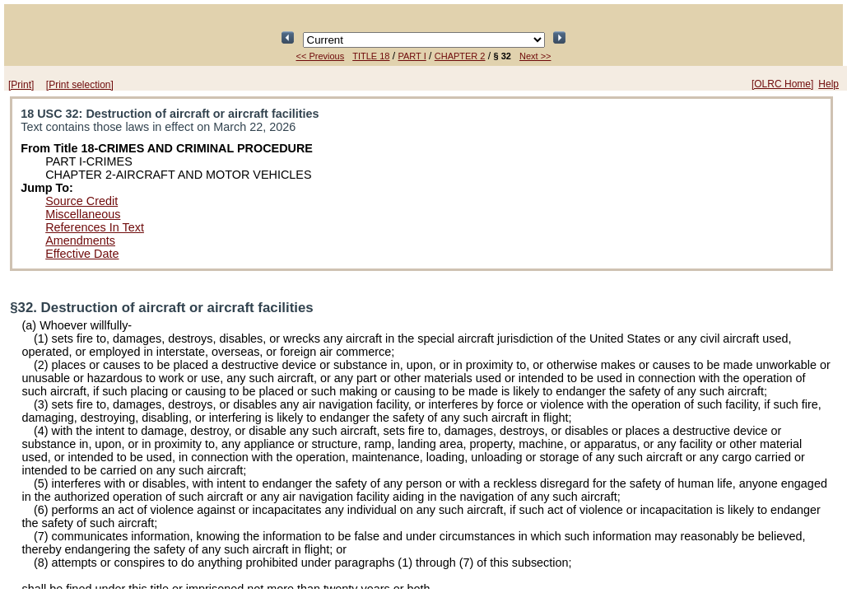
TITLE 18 (370, 56)
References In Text (94, 227)
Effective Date (82, 253)
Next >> (535, 56)
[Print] (21, 85)
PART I (412, 56)
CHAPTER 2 (460, 56)
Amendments (80, 240)
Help (828, 84)
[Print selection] (80, 85)
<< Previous (320, 56)
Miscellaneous (82, 214)
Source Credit (81, 201)
